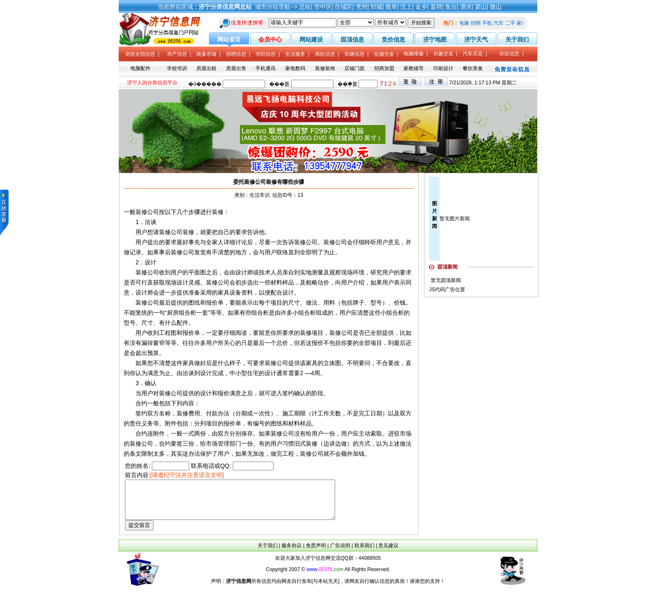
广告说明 (340, 553)
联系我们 (364, 553)
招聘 (478, 23)
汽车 (501, 23)
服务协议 (291, 553)
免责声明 (316, 553)
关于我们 (268, 553)
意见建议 (388, 553)
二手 (512, 23)
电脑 (466, 23)
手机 (489, 23)
